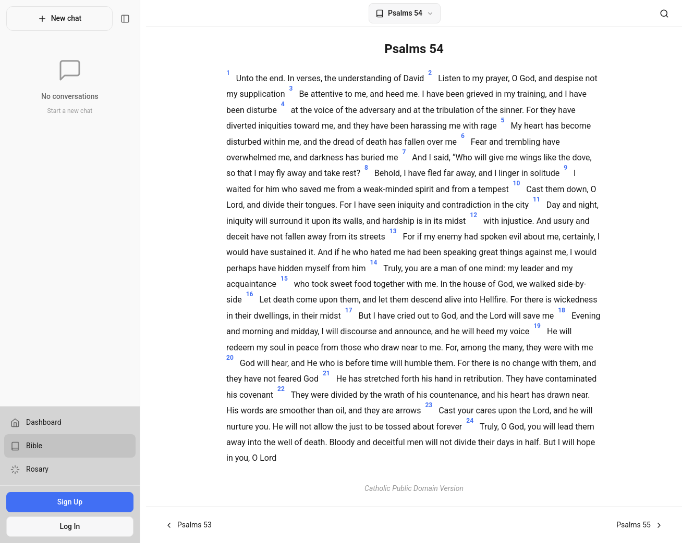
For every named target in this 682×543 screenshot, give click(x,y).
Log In (73, 526)
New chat (62, 18)
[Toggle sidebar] (131, 18)
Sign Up (72, 502)
